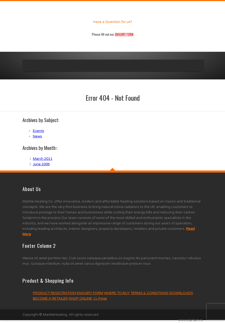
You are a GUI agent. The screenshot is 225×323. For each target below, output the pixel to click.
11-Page (100, 298)
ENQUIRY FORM (90, 293)
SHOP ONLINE (80, 298)
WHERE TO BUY (117, 293)
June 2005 (41, 164)
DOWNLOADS (181, 293)
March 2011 (42, 159)
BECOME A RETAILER (50, 298)
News (37, 136)
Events (38, 131)
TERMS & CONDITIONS (150, 293)
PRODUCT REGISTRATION (54, 293)
